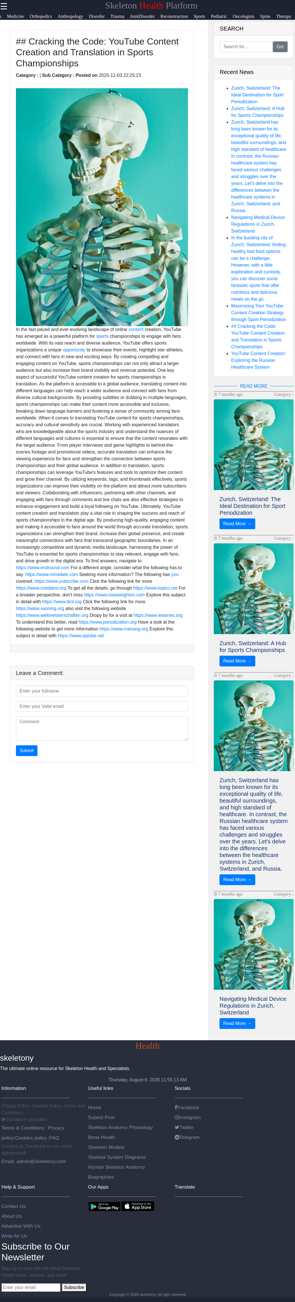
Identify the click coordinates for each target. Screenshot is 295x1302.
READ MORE (253, 386)
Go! (280, 46)
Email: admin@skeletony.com (33, 1161)
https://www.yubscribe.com (61, 581)
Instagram (188, 1117)
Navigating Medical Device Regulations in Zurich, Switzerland (258, 224)
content (136, 329)
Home (94, 1107)
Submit (27, 750)
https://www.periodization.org (108, 622)
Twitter (184, 1127)
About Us (11, 1216)
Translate (185, 1187)
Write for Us (14, 1236)
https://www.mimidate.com (51, 574)
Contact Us (13, 1206)
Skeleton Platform (151, 5)
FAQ (54, 1138)
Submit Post (101, 1117)
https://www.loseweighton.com (114, 594)
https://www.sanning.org (40, 608)
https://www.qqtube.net (81, 635)
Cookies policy (31, 1138)
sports (102, 336)
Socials (183, 1088)
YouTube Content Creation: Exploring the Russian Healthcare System (258, 360)
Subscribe (74, 1287)
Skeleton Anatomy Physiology (120, 1127)
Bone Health (101, 1137)
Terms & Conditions (23, 1128)
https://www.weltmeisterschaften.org (52, 615)
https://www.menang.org (123, 628)
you (175, 574)
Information (13, 1088)
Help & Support (18, 1187)
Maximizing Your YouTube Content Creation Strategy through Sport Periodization (258, 312)
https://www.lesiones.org (158, 615)
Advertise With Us (21, 1226)
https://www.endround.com (43, 567)
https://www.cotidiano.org (41, 588)
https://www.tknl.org (62, 601)
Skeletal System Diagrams (117, 1157)
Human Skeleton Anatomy (116, 1167)
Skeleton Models (106, 1147)
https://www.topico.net (155, 588)
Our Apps (98, 1187)
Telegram (187, 1137)
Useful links (100, 1088)
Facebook (187, 1107)
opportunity (74, 349)
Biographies (101, 1177)
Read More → (237, 523)
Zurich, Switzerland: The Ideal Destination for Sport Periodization (257, 95)
